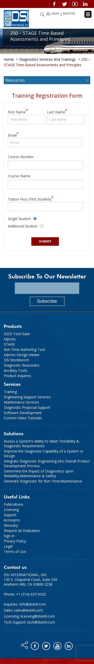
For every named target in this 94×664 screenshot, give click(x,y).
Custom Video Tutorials (23, 418)
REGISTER (69, 13)
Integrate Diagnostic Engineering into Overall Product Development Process (47, 463)
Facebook (54, 4)
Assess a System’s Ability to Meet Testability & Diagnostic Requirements (41, 443)
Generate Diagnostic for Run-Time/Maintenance (43, 481)
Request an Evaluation (22, 530)
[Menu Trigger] (87, 14)
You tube (57, 645)
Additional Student (22, 226)
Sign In (9, 535)
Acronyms (12, 520)
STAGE (9, 344)
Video (74, 4)
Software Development (23, 412)
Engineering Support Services (27, 397)
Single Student (19, 218)
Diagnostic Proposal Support (27, 407)
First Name (18, 111)
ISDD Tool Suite (17, 333)
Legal (8, 546)
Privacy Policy (15, 541)
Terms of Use (15, 551)
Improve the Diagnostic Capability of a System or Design (43, 453)
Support (10, 514)
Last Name (57, 111)
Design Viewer (22, 354)
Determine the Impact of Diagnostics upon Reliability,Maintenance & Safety (38, 473)
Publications (13, 504)
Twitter (64, 4)
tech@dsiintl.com (41, 622)
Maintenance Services (21, 402)
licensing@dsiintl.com (38, 616)
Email (13, 134)
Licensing (11, 509)
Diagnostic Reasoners (21, 365)
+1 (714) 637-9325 (31, 594)
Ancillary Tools (15, 370)
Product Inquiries (17, 375)
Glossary (11, 525)
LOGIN (55, 13)
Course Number (21, 156)
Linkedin (85, 4)
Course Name (19, 176)
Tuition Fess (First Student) (30, 198)
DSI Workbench (16, 360)
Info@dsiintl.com (32, 604)
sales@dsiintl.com (28, 610)
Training (10, 391)
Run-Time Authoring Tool (24, 349)
